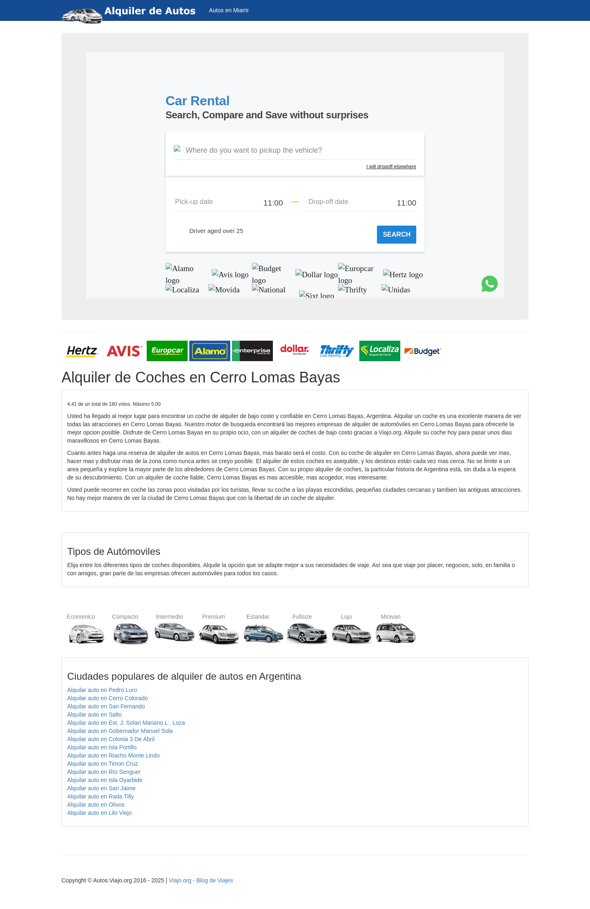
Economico (81, 629)
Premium (213, 629)
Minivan (390, 629)
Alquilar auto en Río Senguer (104, 772)
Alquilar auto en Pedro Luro (102, 690)
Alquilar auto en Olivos (96, 804)
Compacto (125, 629)
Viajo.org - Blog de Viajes (201, 880)
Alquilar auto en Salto (94, 714)
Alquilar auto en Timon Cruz (102, 763)
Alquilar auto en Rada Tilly (100, 796)
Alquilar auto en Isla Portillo (102, 747)
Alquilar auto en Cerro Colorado (107, 698)
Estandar (258, 629)
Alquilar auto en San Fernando (106, 706)
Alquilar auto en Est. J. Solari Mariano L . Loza (126, 722)
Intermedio (169, 629)
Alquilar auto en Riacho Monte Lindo (113, 755)
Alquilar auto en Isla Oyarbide (105, 780)
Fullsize (302, 629)
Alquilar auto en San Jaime (101, 788)
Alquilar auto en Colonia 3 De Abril (110, 739)
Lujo (346, 629)
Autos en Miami (228, 10)
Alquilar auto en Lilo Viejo (99, 813)
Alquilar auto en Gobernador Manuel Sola (120, 731)
